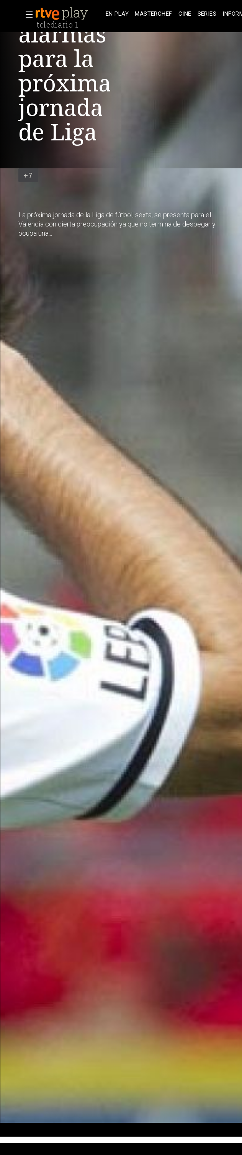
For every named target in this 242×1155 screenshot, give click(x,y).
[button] (26, 14)
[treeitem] (117, 14)
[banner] (69, 13)
